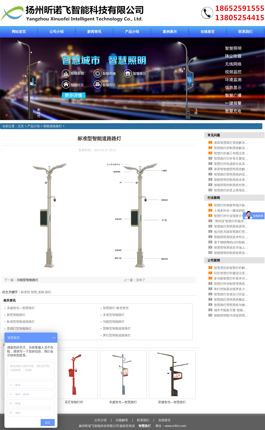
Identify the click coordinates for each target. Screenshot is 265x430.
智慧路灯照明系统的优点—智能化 (237, 174)
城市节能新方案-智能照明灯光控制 (237, 310)
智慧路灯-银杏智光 (116, 308)
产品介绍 (132, 32)
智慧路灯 (144, 426)
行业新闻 (214, 197)
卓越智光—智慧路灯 (21, 308)
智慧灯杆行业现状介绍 (229, 216)
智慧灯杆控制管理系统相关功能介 (237, 283)
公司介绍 (56, 32)
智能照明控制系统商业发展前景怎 (237, 253)
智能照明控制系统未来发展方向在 (237, 179)
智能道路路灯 (52, 126)
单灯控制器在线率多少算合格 (234, 289)
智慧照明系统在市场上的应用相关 (237, 247)
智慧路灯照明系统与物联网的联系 (237, 305)
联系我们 (245, 32)
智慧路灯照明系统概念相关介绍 (235, 299)
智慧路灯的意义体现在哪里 (232, 190)
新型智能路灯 (16, 314)
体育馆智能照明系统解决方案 (234, 169)
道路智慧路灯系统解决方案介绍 (235, 142)
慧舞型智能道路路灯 (117, 328)
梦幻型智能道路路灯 (117, 335)
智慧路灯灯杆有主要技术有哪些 (235, 158)
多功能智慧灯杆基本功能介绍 (234, 278)
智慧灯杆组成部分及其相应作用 (235, 164)
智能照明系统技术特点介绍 (232, 237)
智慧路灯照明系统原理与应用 (234, 226)
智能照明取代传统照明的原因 (234, 315)
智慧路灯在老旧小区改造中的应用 (237, 294)
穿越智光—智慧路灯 (172, 402)
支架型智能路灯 (114, 314)
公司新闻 (214, 260)
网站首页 (19, 32)
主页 (21, 126)
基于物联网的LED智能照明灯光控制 (238, 242)
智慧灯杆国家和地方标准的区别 (235, 205)
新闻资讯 (94, 32)
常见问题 (214, 135)
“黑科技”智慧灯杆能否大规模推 (235, 221)
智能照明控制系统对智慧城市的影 (237, 185)
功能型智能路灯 (27, 280)
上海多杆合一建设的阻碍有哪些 (235, 210)
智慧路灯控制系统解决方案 (232, 148)
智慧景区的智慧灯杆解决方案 (234, 268)
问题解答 (122, 420)
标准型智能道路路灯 (21, 321)
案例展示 (170, 32)
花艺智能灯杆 (74, 402)
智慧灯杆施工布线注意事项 (232, 153)
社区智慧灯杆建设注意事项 (232, 273)
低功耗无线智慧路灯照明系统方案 (237, 231)
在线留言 (208, 32)
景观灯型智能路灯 (19, 328)
